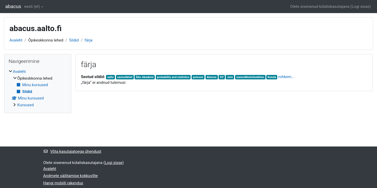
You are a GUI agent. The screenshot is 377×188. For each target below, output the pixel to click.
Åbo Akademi (145, 77)
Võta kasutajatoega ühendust (72, 151)
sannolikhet (124, 77)
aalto (110, 77)
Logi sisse (360, 6)
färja (88, 40)
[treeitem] (38, 88)
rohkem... (286, 76)
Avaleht (16, 40)
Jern (230, 77)
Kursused (25, 105)
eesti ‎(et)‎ (32, 6)
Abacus (212, 77)
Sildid (74, 40)
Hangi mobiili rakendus (63, 183)
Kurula (272, 77)
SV (222, 77)
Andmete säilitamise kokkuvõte (70, 175)
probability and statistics (173, 77)
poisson (198, 77)
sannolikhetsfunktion (250, 77)
